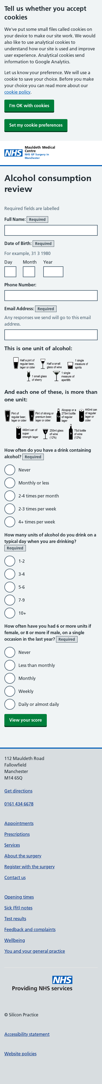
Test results (15, 918)
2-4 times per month (38, 496)
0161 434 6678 (18, 804)
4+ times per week (36, 522)
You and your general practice (34, 951)
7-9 (21, 600)
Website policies (20, 1053)
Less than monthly (36, 665)
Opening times (19, 897)
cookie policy (17, 92)
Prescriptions (17, 834)
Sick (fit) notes (18, 908)
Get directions (18, 791)
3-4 (21, 574)
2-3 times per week (37, 509)
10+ (22, 613)
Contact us (15, 877)
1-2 (21, 561)
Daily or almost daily (38, 704)
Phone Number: (20, 284)
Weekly (25, 691)
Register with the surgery (29, 866)
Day (8, 262)
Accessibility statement (27, 1034)
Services (12, 845)
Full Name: (26, 219)
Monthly (27, 678)
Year (47, 262)
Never (24, 470)
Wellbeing (14, 940)
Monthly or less (33, 483)
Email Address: (30, 309)
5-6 (21, 587)
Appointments (18, 823)
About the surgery (22, 856)
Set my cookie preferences (36, 125)
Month (30, 262)
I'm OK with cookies (29, 105)
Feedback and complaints (29, 929)
